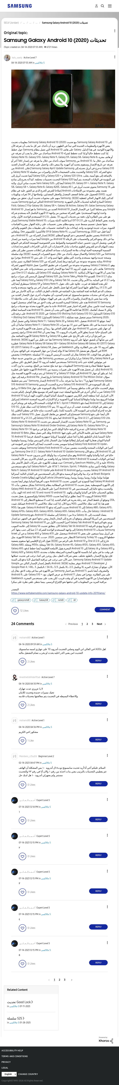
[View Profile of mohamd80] (24, 637)
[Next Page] (101, 624)
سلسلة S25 (14, 1018)
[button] (109, 57)
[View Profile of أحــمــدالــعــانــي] (27, 800)
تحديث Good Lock (19, 1002)
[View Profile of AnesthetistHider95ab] (29, 677)
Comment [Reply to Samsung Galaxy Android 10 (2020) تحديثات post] (105, 609)
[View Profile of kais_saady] (17, 57)
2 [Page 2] (87, 624)
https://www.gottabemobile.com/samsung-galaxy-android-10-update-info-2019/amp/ (58, 593)
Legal (5, 1068)
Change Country (28, 1074)
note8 (61, 600)
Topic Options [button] (109, 30)
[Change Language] (9, 1074)
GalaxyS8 (43, 600)
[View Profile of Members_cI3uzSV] (28, 756)
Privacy (6, 1062)
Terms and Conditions (15, 1056)
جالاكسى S (40, 62)
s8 (74, 600)
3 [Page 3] (92, 624)
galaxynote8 (23, 600)
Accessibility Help (12, 1050)
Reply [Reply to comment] (98, 660)
